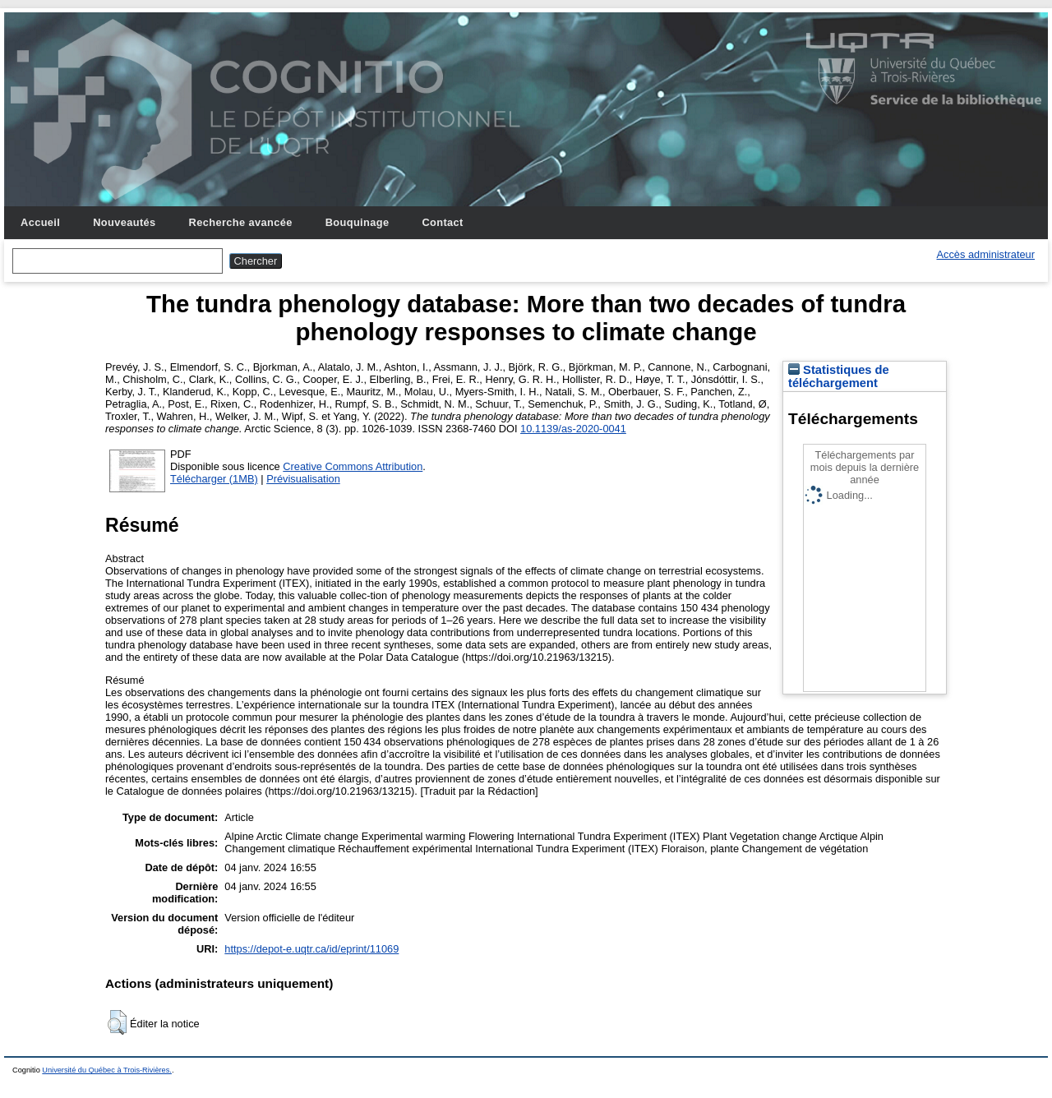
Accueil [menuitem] (40, 222)
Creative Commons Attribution (352, 466)
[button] (117, 1022)
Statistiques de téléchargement (838, 376)
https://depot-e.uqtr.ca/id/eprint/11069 (311, 949)
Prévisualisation (303, 479)
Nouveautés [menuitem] (124, 222)
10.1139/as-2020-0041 (573, 428)
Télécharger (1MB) (214, 479)
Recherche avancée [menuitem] (241, 222)
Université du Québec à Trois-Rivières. (107, 1070)
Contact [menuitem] (442, 222)
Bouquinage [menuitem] (357, 222)
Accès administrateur (986, 254)
